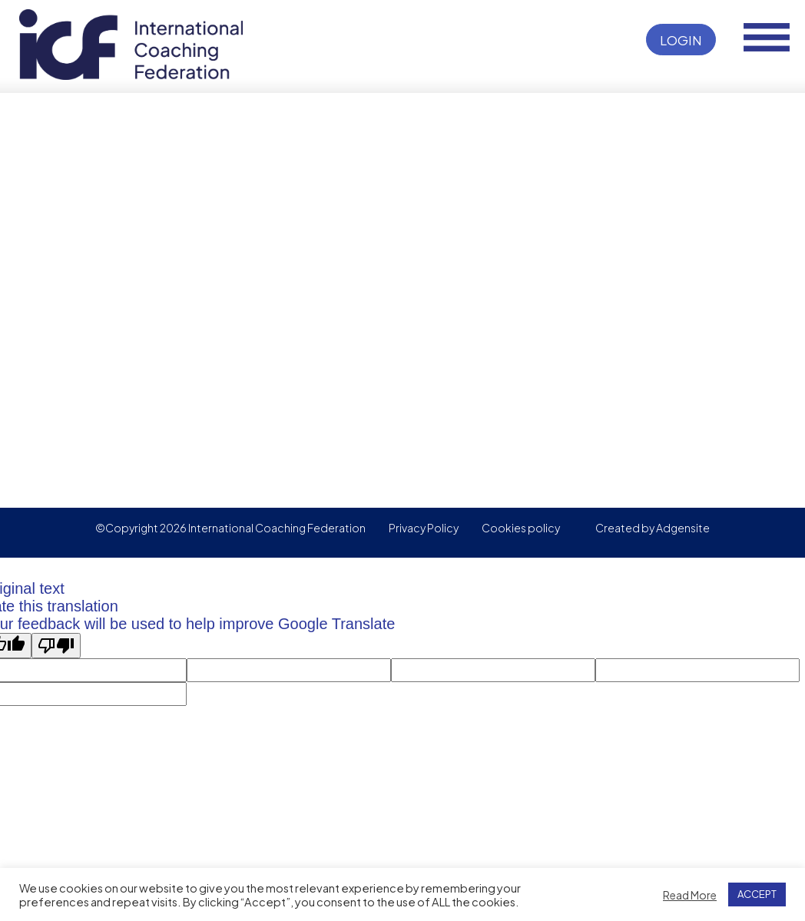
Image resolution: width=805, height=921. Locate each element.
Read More (690, 895)
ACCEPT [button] (757, 894)
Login (681, 39)
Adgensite (683, 528)
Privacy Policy (424, 528)
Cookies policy (521, 528)
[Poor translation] (56, 645)
